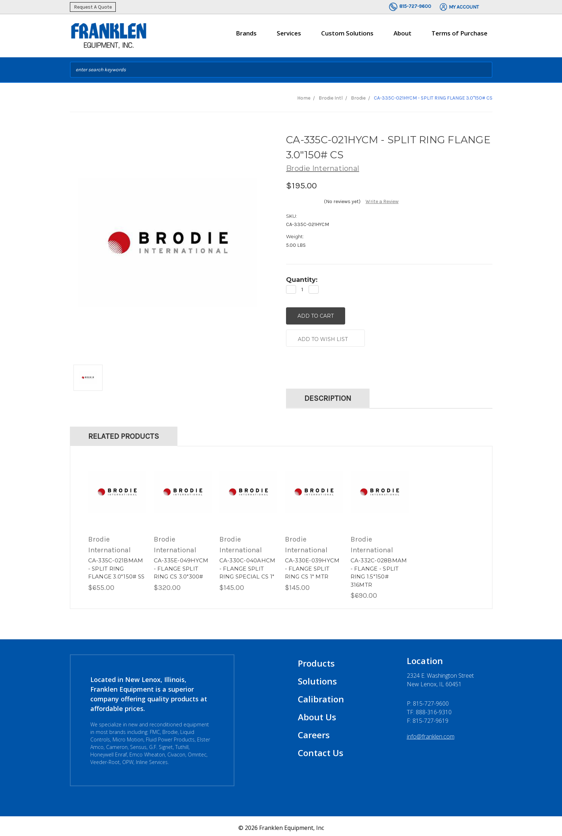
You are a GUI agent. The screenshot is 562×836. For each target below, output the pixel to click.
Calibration (321, 696)
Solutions (317, 678)
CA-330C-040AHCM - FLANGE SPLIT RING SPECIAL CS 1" (247, 565)
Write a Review (382, 201)
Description (327, 395)
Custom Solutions (347, 36)
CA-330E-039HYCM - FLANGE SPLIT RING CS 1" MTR (312, 565)
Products (316, 660)
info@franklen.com (430, 733)
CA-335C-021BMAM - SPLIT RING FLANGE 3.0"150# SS (116, 565)
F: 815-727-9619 (427, 717)
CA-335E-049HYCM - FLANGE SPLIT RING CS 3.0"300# (181, 565)
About (402, 36)
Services (289, 36)
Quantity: (302, 280)
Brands (246, 36)
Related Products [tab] (123, 433)
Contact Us (320, 749)
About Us (317, 714)
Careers (314, 731)
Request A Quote (93, 7)
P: (428, 700)
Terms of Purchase (459, 33)
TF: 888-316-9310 (429, 709)
